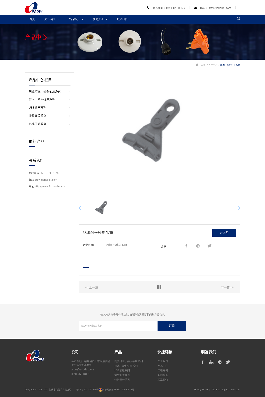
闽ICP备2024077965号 (87, 389)
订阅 (172, 325)
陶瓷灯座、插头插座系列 (49, 91)
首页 (32, 19)
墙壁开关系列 (49, 116)
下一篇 (227, 287)
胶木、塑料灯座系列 (49, 100)
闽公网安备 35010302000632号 (118, 389)
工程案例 (163, 370)
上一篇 (91, 287)
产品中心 (78, 19)
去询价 (224, 232)
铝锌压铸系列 (49, 124)
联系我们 (126, 19)
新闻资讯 (102, 19)
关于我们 (53, 19)
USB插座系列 (49, 108)
